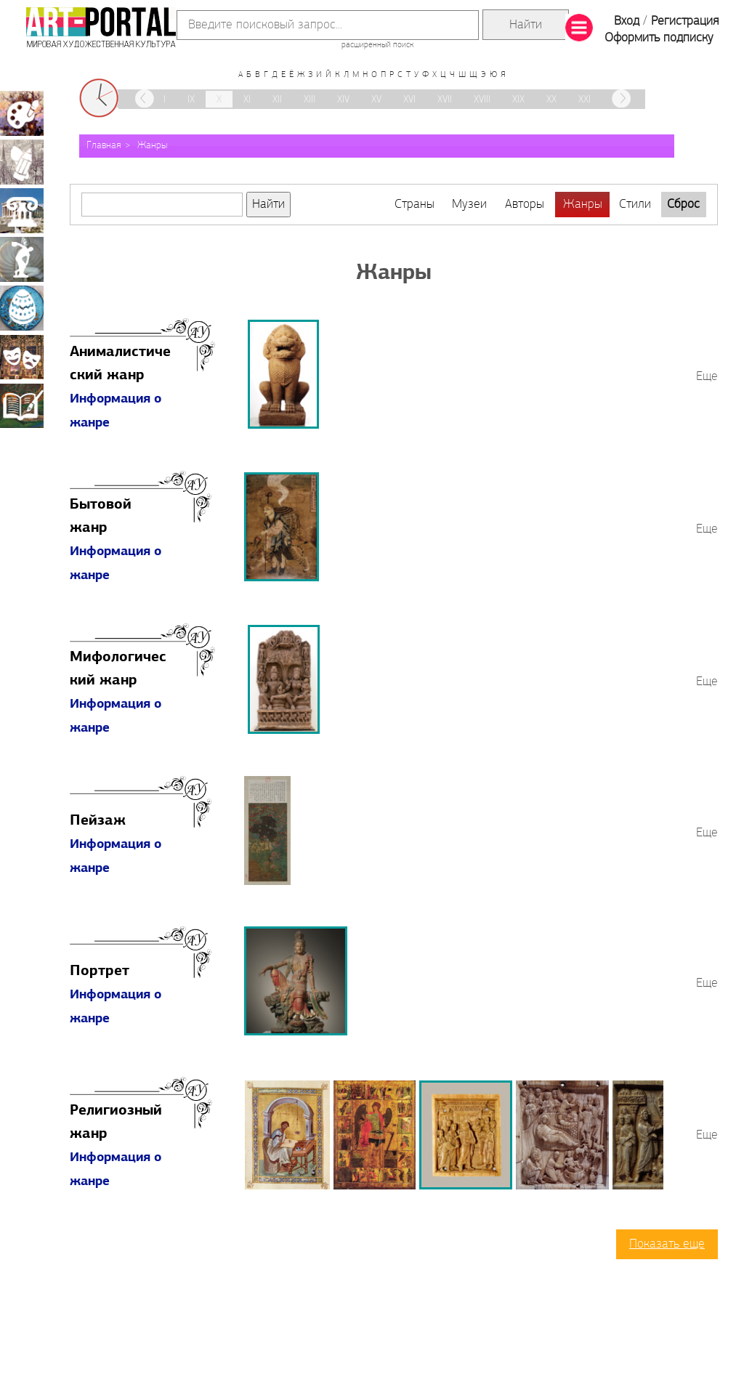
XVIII (482, 99)
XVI (409, 99)
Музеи (469, 204)
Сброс (683, 204)
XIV (343, 99)
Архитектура (22, 210)
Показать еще (667, 1244)
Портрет (99, 971)
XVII (444, 99)
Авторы (524, 204)
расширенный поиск (377, 45)
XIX (518, 99)
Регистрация (685, 21)
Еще (707, 377)
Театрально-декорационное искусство (22, 356)
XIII (309, 99)
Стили (635, 204)
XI (247, 99)
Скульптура (22, 259)
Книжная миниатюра (22, 405)
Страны (414, 204)
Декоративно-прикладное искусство (22, 308)
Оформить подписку (658, 38)
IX (191, 99)
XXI (584, 99)
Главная (103, 145)
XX (551, 99)
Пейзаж (98, 821)
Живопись (22, 113)
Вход (626, 21)
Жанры (152, 145)
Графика (22, 162)
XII (277, 99)
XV (376, 99)
